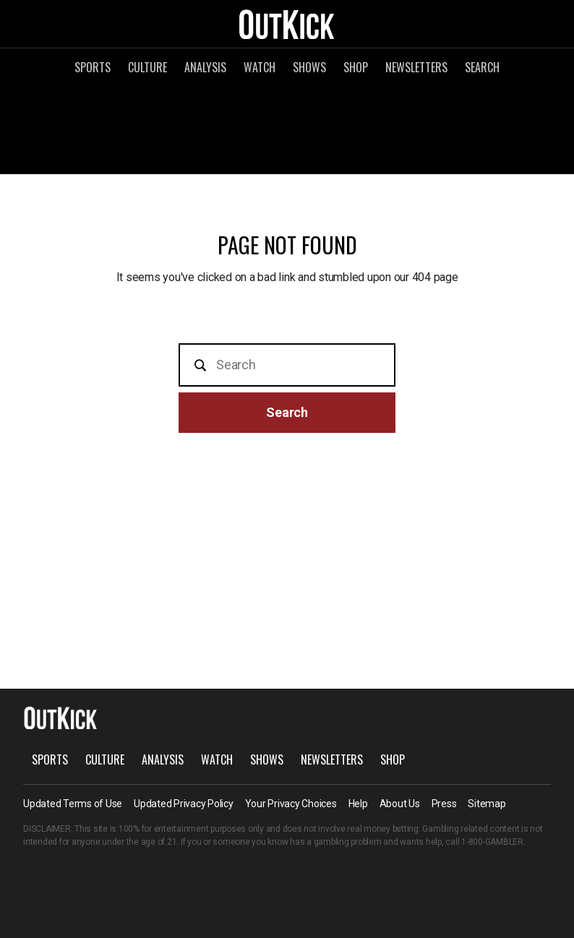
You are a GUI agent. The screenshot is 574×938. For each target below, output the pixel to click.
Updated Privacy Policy (184, 803)
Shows (309, 67)
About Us (400, 803)
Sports (92, 67)
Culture (147, 67)
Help (358, 803)
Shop (355, 67)
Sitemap (486, 803)
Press (444, 803)
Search (482, 67)
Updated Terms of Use (72, 803)
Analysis (205, 67)
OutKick (287, 24)
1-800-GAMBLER (492, 842)
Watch (259, 67)
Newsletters (416, 67)
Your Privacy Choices (291, 803)
